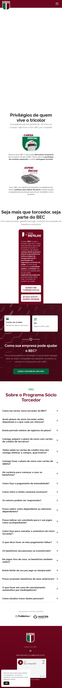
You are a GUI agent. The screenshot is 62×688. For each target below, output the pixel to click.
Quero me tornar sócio (31, 289)
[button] (31, 103)
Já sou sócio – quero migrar (31, 298)
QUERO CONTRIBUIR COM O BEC (31, 371)
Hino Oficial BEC (35, 679)
